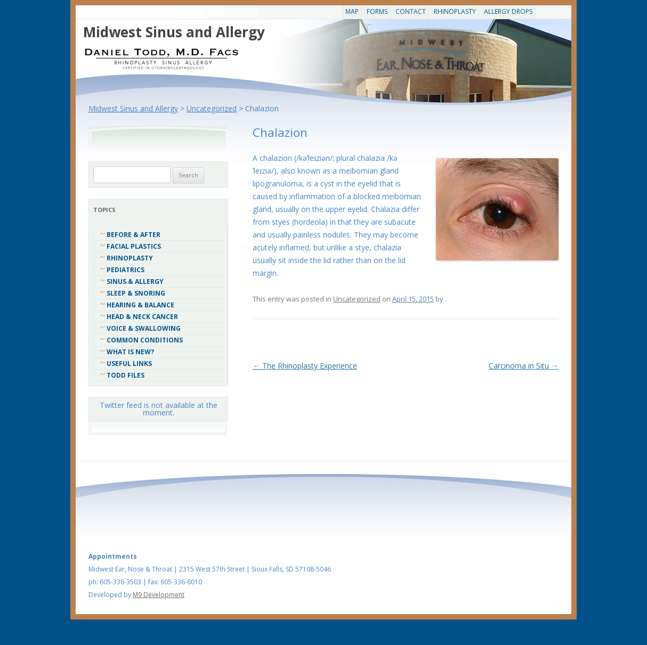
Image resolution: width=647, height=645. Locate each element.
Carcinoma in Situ (524, 366)
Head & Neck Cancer (142, 316)
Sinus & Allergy (135, 281)
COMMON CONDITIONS (145, 340)
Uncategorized (357, 299)
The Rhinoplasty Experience (305, 366)
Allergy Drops (508, 11)
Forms (377, 11)
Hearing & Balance (140, 304)
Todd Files (125, 375)
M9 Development (158, 594)
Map (352, 11)
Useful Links (129, 363)
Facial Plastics (134, 246)
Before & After (133, 234)
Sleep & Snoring (136, 293)
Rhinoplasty (455, 11)
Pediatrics (125, 269)
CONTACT (410, 11)
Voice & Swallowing (144, 328)
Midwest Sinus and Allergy (174, 32)
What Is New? (130, 351)
